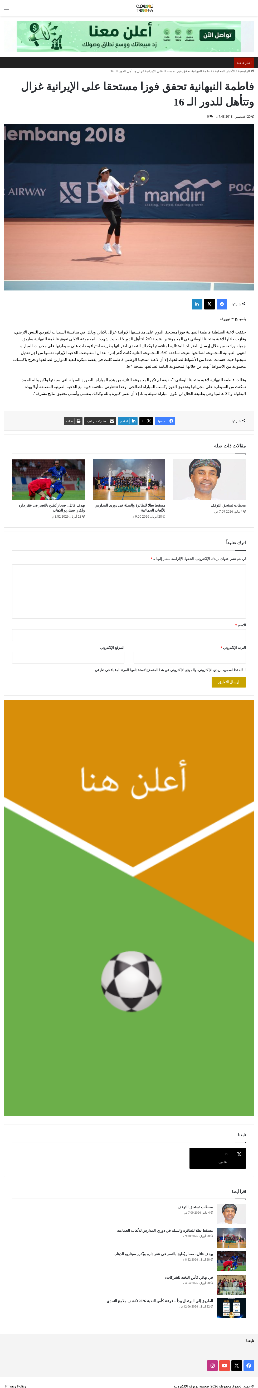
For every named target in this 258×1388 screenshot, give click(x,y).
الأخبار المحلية (225, 71)
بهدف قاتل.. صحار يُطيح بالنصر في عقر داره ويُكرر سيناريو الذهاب (163, 1246)
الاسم (240, 625)
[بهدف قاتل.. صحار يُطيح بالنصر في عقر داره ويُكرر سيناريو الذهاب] (48, 479)
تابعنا (250, 1333)
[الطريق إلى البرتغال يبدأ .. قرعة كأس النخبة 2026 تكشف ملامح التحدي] (231, 1300)
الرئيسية (246, 71)
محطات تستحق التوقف (228, 505)
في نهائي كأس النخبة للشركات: (189, 1270)
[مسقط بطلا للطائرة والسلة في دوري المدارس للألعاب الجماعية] (129, 479)
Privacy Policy (15, 1378)
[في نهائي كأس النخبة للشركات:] (231, 1277)
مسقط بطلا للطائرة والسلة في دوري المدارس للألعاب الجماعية (165, 1223)
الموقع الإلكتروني (112, 648)
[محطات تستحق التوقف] (209, 479)
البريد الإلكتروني (233, 648)
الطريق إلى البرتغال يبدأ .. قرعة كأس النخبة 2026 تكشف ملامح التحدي (160, 1293)
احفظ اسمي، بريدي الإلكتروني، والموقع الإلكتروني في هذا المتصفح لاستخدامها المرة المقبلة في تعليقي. (168, 670)
